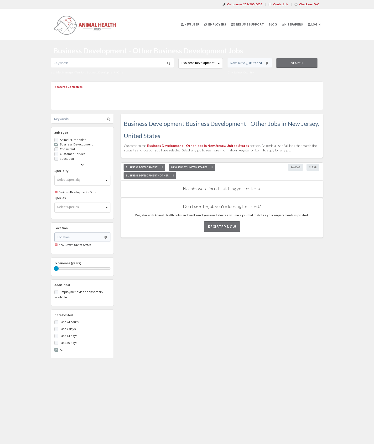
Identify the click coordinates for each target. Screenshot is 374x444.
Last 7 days (68, 329)
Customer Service (73, 154)
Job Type (61, 132)
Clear (313, 167)
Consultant (67, 149)
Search (297, 63)
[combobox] (200, 63)
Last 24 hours (69, 322)
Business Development (76, 144)
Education (67, 158)
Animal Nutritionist (73, 140)
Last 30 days (69, 343)
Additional (62, 285)
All (61, 349)
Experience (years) (67, 263)
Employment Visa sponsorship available (78, 294)
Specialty (61, 171)
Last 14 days (69, 336)
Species (60, 198)
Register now (222, 226)
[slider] (56, 268)
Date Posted (63, 315)
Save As (296, 167)
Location (61, 228)
